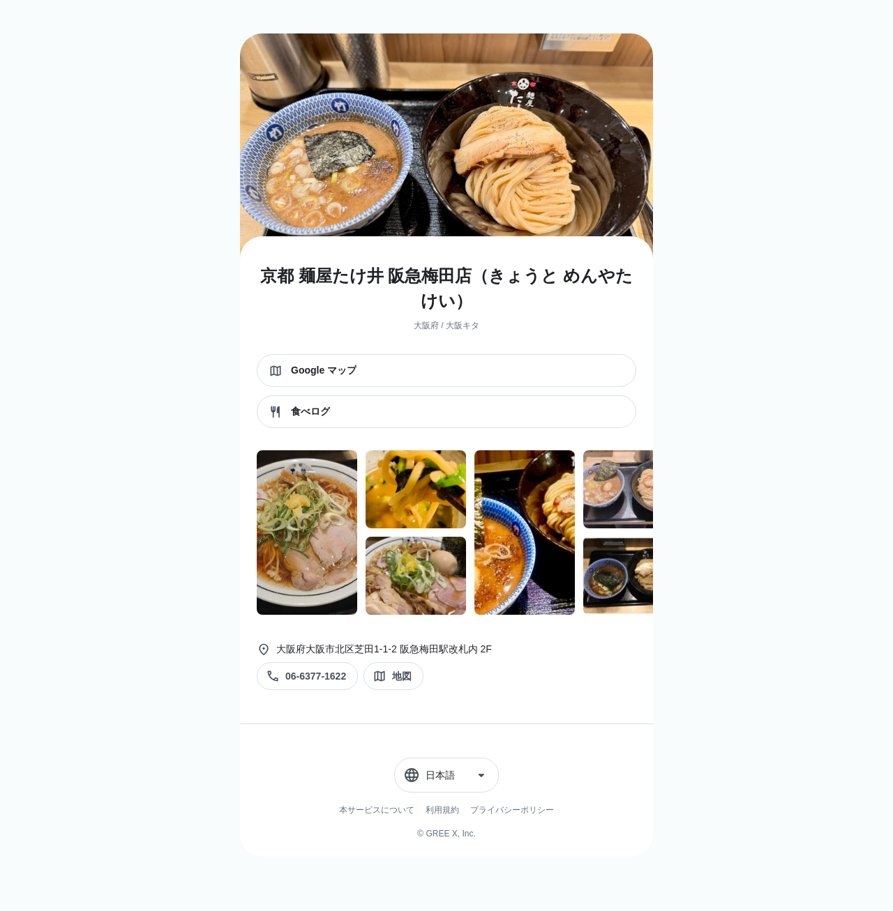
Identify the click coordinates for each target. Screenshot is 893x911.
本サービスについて (376, 810)
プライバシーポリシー (512, 810)
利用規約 (442, 810)
